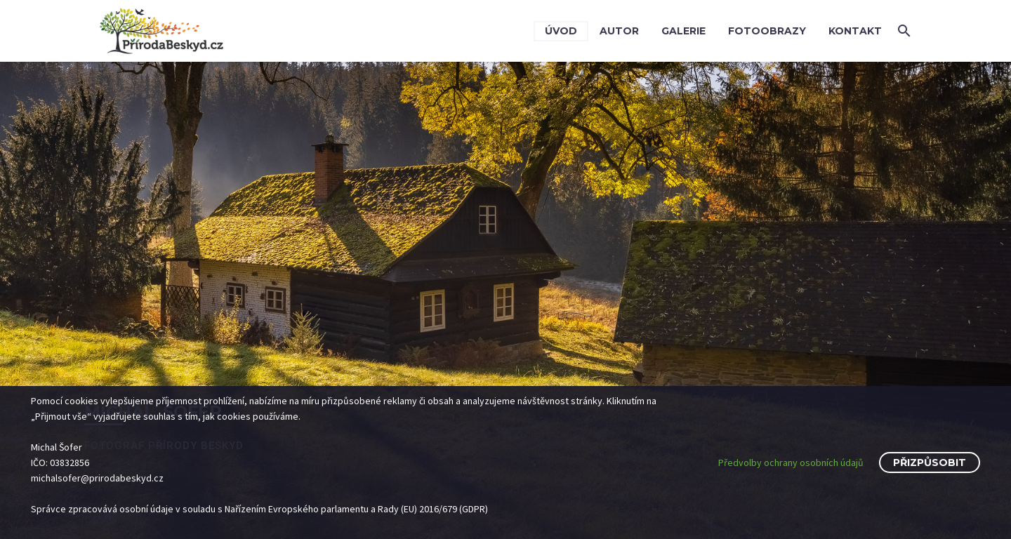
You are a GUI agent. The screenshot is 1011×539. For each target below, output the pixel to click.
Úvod (561, 31)
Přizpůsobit (929, 462)
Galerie (683, 31)
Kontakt (855, 31)
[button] (904, 30)
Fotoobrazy (767, 31)
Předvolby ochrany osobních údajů (791, 462)
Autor (619, 31)
